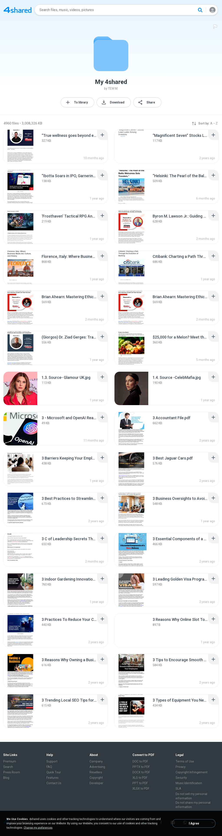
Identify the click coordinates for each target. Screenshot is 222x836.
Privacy (181, 767)
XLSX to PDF (140, 788)
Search (8, 767)
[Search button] (200, 10)
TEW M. (113, 88)
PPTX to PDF (141, 767)
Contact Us (53, 783)
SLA (178, 788)
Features (52, 777)
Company (96, 761)
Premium (9, 761)
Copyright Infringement (191, 772)
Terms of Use (185, 761)
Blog (6, 777)
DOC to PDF (140, 761)
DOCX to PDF (141, 772)
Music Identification (189, 783)
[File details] (20, 146)
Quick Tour (53, 772)
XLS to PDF (139, 777)
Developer (96, 783)
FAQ (49, 767)
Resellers (96, 772)
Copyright (96, 777)
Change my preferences (38, 827)
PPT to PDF (140, 783)
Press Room (11, 772)
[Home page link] (17, 10)
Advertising (97, 767)
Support (51, 761)
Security (181, 777)
